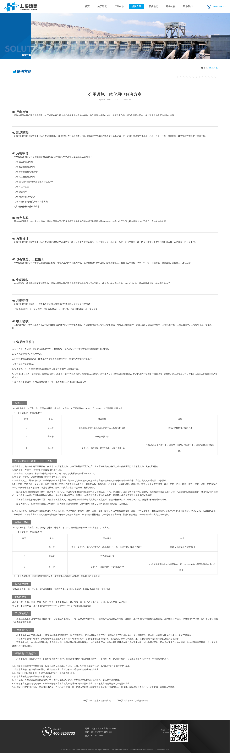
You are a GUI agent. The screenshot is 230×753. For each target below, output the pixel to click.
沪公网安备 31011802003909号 (141, 749)
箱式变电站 (41, 461)
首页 (87, 6)
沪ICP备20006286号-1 (119, 749)
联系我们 (188, 6)
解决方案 (136, 6)
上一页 (96, 700)
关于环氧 (102, 6)
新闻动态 (153, 6)
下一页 (132, 700)
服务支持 (170, 6)
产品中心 (119, 6)
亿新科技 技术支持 (162, 749)
